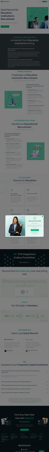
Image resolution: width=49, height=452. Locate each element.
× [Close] (42, 216)
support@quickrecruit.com (35, 232)
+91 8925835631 (34, 233)
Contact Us (35, 230)
